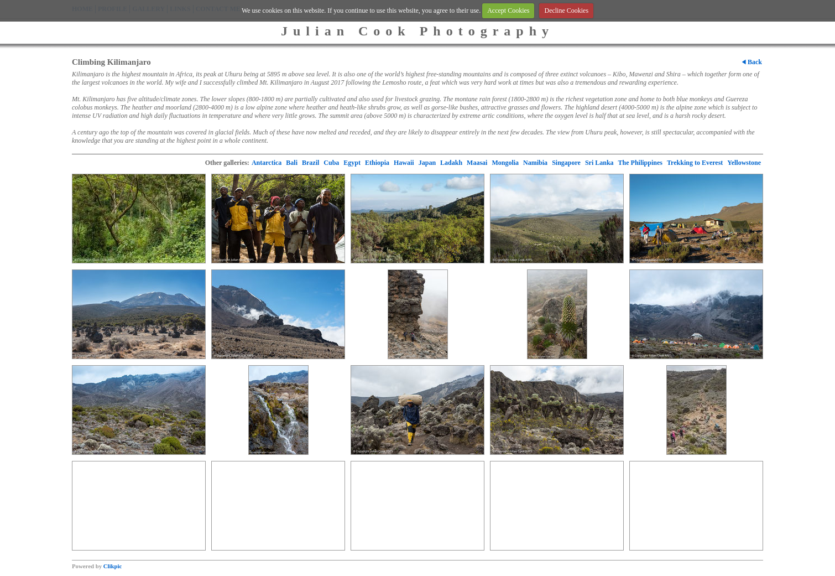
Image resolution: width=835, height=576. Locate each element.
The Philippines (640, 163)
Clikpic (112, 566)
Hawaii (404, 163)
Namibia (535, 163)
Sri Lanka (599, 163)
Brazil (310, 163)
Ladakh (451, 163)
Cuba (331, 163)
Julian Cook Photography (417, 31)
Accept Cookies (508, 10)
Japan (427, 163)
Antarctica (266, 163)
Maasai (477, 163)
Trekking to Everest (695, 163)
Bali (292, 163)
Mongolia (505, 163)
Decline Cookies (566, 10)
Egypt (352, 163)
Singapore (566, 163)
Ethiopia (377, 163)
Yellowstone (744, 163)
